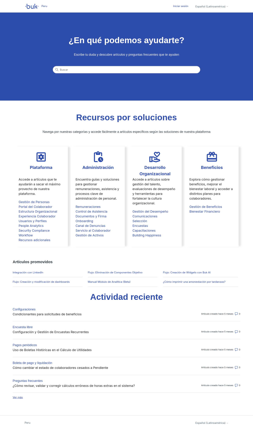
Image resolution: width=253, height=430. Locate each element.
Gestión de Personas (34, 202)
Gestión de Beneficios (205, 207)
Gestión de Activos (90, 235)
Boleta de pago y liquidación (32, 363)
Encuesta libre (23, 327)
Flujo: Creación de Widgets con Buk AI (186, 272)
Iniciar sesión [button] (180, 6)
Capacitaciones (143, 230)
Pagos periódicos (25, 345)
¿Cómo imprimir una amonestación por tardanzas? (194, 281)
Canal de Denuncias (90, 226)
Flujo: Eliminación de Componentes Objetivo (115, 272)
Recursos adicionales (34, 240)
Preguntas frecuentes (28, 381)
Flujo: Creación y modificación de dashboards (41, 281)
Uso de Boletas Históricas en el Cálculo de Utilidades (52, 350)
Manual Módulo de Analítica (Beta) (109, 281)
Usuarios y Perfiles (33, 221)
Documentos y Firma (91, 216)
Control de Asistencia (91, 211)
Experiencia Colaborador (37, 216)
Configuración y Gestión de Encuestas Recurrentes (51, 332)
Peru (27, 422)
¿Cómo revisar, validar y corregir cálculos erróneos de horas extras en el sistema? (74, 386)
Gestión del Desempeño (150, 211)
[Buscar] (126, 69)
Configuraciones (24, 309)
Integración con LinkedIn (28, 272)
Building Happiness (146, 235)
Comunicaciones (144, 216)
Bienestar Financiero (204, 211)
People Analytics (31, 226)
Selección (139, 221)
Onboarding (84, 221)
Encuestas (140, 226)
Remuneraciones (88, 207)
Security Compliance (34, 230)
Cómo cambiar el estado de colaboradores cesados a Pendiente (60, 368)
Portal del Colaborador (35, 207)
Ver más (18, 397)
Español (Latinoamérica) (211, 6)
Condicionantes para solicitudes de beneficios (47, 314)
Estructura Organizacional (38, 211)
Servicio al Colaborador (93, 230)
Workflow (26, 235)
